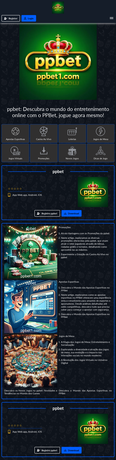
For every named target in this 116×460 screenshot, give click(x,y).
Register (10, 18)
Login (29, 18)
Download (71, 213)
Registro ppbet (47, 213)
